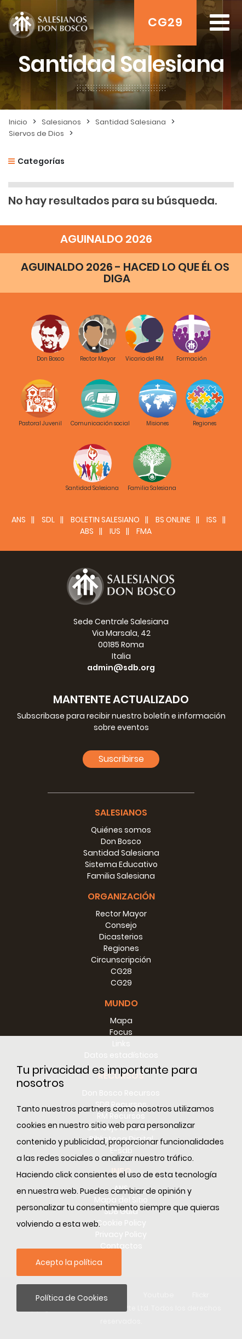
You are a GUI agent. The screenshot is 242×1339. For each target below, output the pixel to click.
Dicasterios (121, 936)
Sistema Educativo (121, 864)
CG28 (121, 971)
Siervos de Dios (36, 133)
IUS (115, 531)
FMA (144, 531)
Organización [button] (121, 896)
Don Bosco (121, 841)
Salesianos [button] (121, 812)
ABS (87, 531)
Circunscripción (121, 959)
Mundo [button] (121, 1003)
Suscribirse (121, 759)
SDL (48, 519)
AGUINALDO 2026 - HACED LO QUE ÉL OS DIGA (125, 272)
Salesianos (61, 122)
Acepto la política (69, 1262)
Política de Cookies (72, 1297)
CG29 (165, 22)
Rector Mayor (121, 913)
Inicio (18, 122)
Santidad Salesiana (130, 122)
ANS (18, 519)
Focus (121, 1032)
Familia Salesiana (121, 875)
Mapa (121, 1020)
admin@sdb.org (121, 667)
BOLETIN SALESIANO (105, 519)
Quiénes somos (121, 829)
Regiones (121, 948)
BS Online (173, 519)
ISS (211, 519)
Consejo (121, 925)
